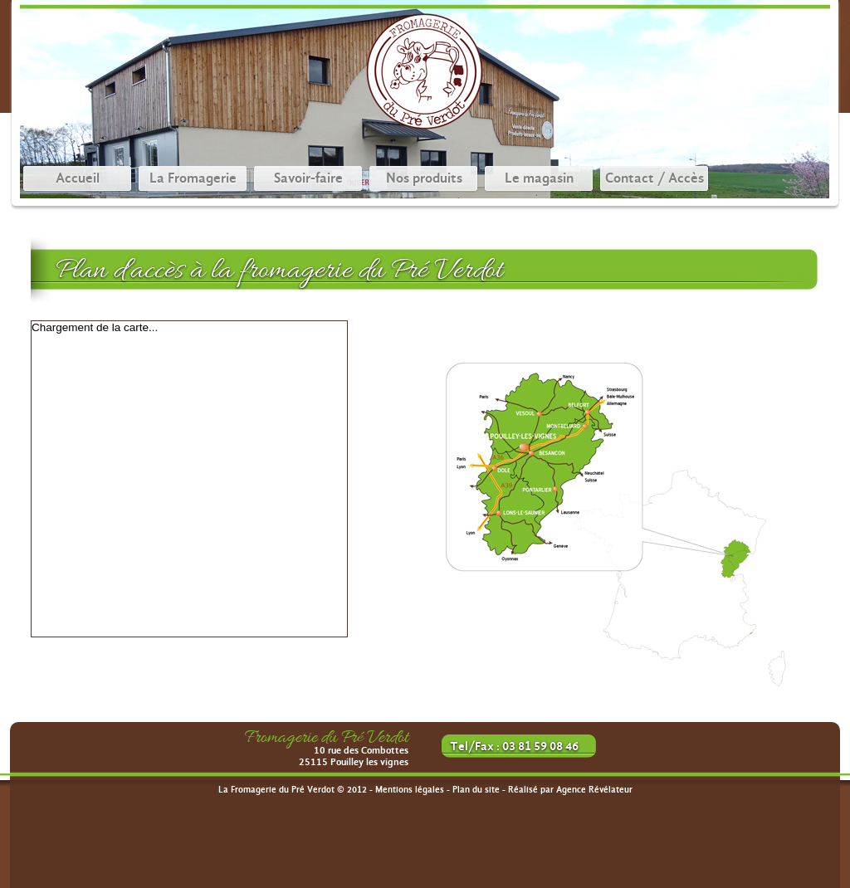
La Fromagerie (193, 178)
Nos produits (424, 178)
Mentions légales (409, 789)
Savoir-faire (308, 178)
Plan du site (476, 789)
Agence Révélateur (594, 789)
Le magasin (539, 178)
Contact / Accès (654, 178)
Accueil (78, 178)
